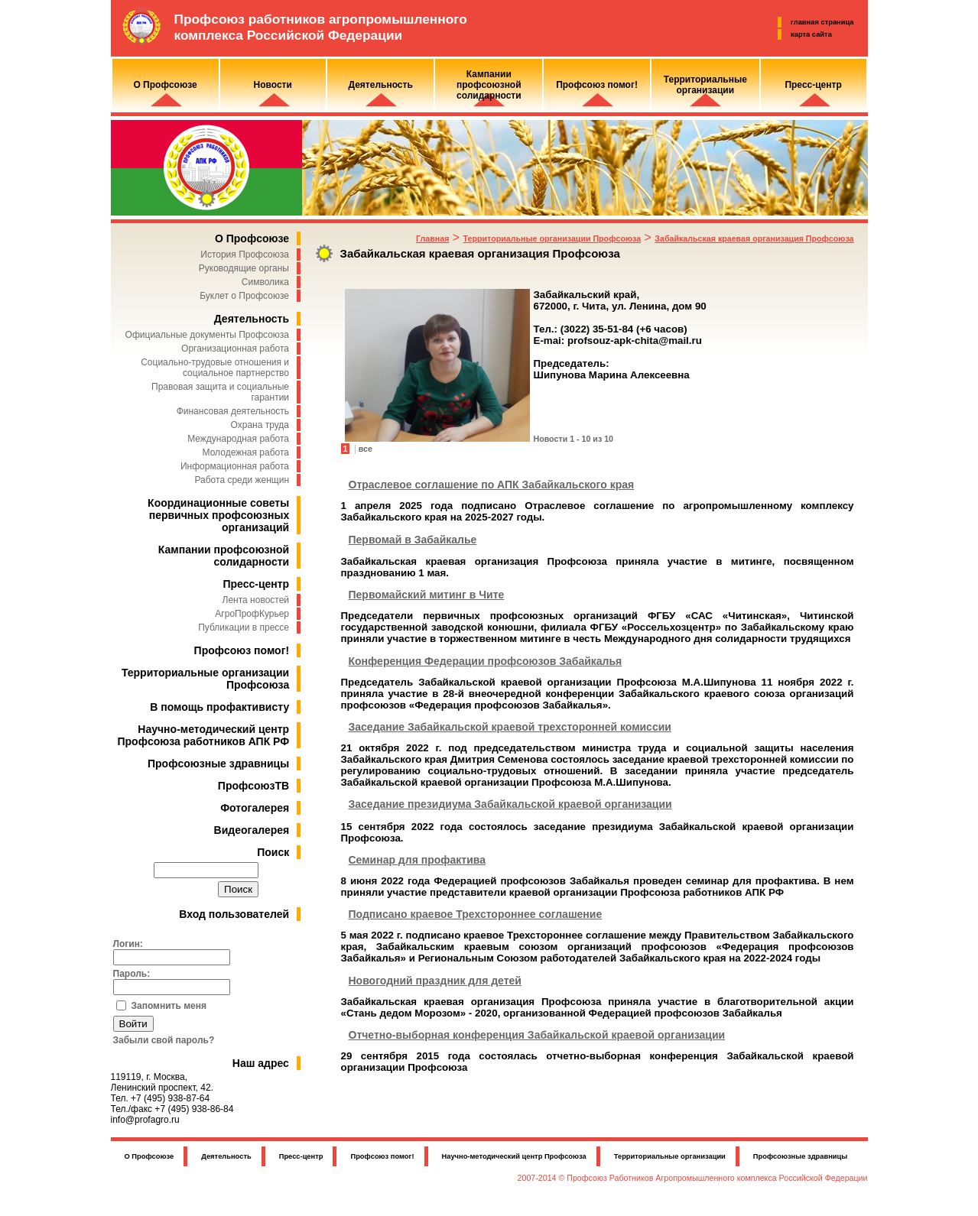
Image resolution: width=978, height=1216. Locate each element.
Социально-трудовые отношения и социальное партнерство (215, 367)
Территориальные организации (670, 1156)
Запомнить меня (169, 1005)
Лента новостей (256, 600)
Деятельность (251, 319)
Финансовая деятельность (233, 411)
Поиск (273, 852)
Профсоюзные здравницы (218, 763)
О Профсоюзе (252, 238)
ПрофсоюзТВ (253, 786)
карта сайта (811, 34)
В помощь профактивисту (219, 707)
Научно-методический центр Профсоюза (514, 1156)
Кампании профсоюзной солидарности (223, 555)
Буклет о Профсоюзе (244, 295)
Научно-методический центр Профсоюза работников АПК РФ (204, 735)
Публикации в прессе (243, 627)
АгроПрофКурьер (252, 613)
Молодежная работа (246, 452)
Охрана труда (260, 425)
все (365, 448)
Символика (265, 282)
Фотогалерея (254, 808)
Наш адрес (260, 1063)
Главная (432, 238)
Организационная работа (235, 348)
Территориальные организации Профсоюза (552, 238)
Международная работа (238, 438)
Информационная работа (234, 466)
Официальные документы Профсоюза (207, 334)
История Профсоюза (244, 254)
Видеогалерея (252, 830)
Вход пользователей (234, 914)
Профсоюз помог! (242, 650)
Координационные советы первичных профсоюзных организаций (218, 515)
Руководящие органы (244, 268)
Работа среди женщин (241, 480)
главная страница (822, 22)
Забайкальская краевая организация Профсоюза (754, 238)
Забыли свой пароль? (164, 1040)
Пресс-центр (256, 584)
